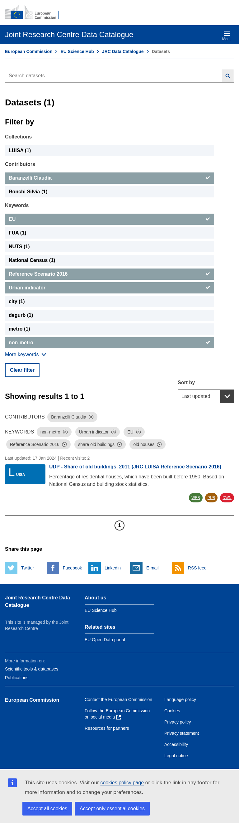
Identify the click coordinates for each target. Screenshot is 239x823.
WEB (195, 498)
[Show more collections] (25, 354)
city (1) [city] (17, 301)
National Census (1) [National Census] (32, 260)
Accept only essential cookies (112, 808)
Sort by (186, 382)
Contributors (20, 164)
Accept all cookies (47, 808)
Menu (227, 35)
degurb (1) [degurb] (21, 315)
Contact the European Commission (118, 699)
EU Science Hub (77, 51)
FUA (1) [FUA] (17, 232)
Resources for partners (107, 728)
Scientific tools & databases (31, 668)
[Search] (228, 76)
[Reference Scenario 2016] (109, 274)
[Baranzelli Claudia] (109, 178)
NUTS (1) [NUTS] (19, 246)
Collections (18, 136)
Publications (17, 677)
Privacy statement (181, 733)
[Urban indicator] (109, 287)
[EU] (109, 219)
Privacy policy (177, 721)
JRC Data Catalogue (123, 51)
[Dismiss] (91, 416)
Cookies (172, 710)
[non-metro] (109, 342)
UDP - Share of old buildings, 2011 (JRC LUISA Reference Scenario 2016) (135, 466)
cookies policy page (122, 782)
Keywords (17, 205)
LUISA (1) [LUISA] (20, 150)
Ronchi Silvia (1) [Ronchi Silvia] (28, 191)
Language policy (180, 699)
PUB (211, 498)
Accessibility (176, 744)
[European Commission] (35, 12)
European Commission (28, 51)
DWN (227, 498)
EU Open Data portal (105, 639)
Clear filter (22, 370)
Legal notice (176, 755)
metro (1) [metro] (19, 329)
